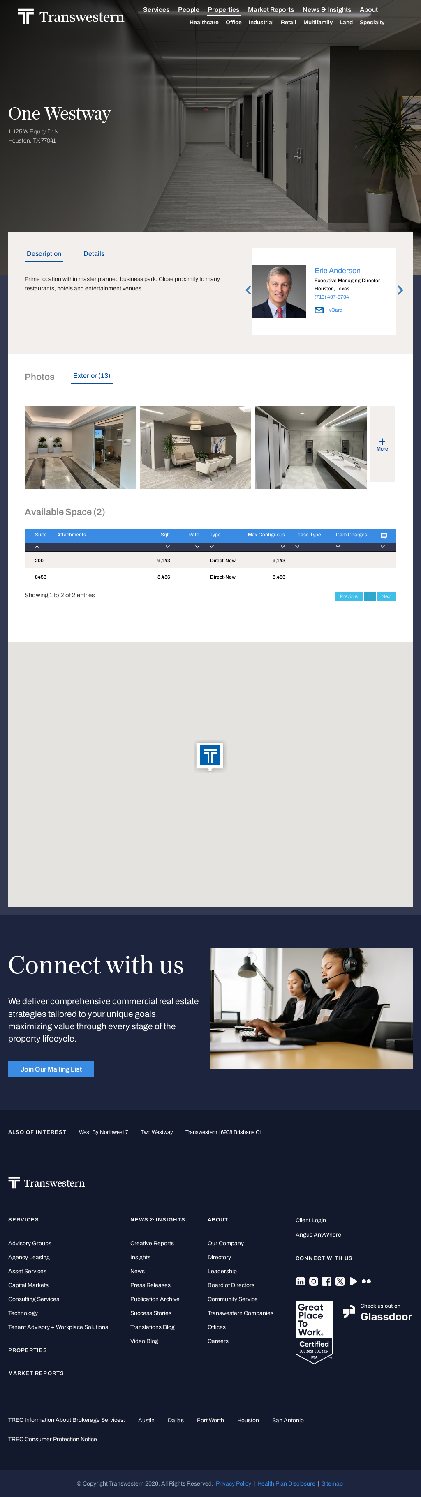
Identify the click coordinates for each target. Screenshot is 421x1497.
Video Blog (144, 1341)
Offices (217, 1327)
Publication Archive (155, 1299)
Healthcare (213, 22)
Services (166, 10)
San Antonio (288, 1420)
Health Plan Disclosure (286, 1483)
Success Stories (150, 1313)
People (198, 9)
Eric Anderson (338, 271)
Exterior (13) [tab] (92, 375)
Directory (219, 1257)
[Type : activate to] (217, 540)
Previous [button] (248, 290)
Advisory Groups (29, 1243)
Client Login (311, 1220)
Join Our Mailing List (51, 1069)
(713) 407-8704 (332, 297)
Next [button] (400, 290)
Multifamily (327, 22)
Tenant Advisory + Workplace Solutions (58, 1327)
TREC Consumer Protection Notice (52, 1439)
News (137, 1271)
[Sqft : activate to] (158, 540)
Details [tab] (93, 253)
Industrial (270, 22)
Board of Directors (231, 1285)
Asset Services (27, 1271)
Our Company (226, 1243)
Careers (218, 1341)
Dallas (176, 1420)
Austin (146, 1420)
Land (355, 22)
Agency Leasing (29, 1257)
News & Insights (336, 10)
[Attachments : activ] (97, 540)
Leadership (222, 1271)
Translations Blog (152, 1327)
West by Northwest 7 (103, 1132)
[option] (324, 293)
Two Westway (157, 1132)
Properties (233, 9)
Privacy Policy (233, 1483)
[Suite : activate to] (36, 540)
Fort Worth (210, 1420)
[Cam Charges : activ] (348, 540)
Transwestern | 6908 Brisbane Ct (223, 1132)
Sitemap (332, 1483)
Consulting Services (33, 1299)
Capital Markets (28, 1285)
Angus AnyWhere (318, 1235)
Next (386, 596)
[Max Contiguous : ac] (260, 540)
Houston (248, 1420)
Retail (298, 22)
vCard (328, 310)
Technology (23, 1313)
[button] (210, 757)
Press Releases (150, 1285)
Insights (140, 1257)
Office (243, 22)
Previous (349, 596)
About (378, 10)
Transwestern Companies (240, 1313)
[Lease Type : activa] (305, 540)
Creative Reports (152, 1243)
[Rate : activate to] (184, 540)
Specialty (381, 22)
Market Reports (280, 9)
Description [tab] (44, 253)
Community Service (233, 1299)
